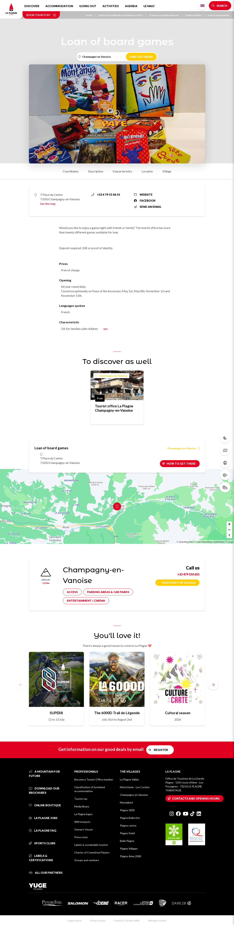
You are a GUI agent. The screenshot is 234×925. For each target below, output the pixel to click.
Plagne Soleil (127, 833)
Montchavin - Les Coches (135, 787)
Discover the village (179, 582)
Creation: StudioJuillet (127, 920)
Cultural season (177, 713)
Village (166, 171)
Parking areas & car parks (108, 592)
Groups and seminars (86, 860)
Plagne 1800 (127, 810)
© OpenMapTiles (185, 542)
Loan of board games (218, 15)
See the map (48, 203)
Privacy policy (97, 920)
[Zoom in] (229, 524)
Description (95, 171)
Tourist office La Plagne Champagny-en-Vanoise (114, 408)
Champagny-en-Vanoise (134, 794)
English (202, 5)
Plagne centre (128, 825)
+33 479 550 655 (188, 574)
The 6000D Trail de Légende (117, 713)
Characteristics (122, 171)
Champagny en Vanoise (111, 375)
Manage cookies (157, 920)
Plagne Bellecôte (130, 817)
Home (91, 15)
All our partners (45, 872)
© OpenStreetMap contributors (209, 542)
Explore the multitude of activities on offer (123, 15)
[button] (213, 684)
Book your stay (41, 15)
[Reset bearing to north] (229, 535)
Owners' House (83, 829)
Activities (110, 6)
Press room (81, 837)
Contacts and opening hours (196, 798)
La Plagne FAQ (42, 830)
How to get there (181, 463)
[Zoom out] (229, 530)
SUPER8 (56, 713)
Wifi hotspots (82, 821)
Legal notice (74, 920)
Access (72, 592)
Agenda (131, 6)
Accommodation (59, 6)
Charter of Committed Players (92, 852)
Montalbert (126, 802)
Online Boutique (45, 805)
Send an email (147, 206)
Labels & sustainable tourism (91, 844)
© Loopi (229, 542)
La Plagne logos (83, 814)
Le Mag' (149, 6)
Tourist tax (80, 798)
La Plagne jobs (43, 818)
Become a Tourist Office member (93, 779)
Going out (87, 6)
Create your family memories (166, 15)
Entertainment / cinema (86, 600)
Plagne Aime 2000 (130, 856)
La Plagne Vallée (129, 779)
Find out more (141, 56)
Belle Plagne (127, 840)
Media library (81, 806)
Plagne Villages (129, 848)
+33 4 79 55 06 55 (105, 194)
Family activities (195, 15)
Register (161, 749)
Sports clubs (42, 843)
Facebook (145, 200)
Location (147, 171)
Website (143, 194)
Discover (31, 6)
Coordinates (71, 171)
